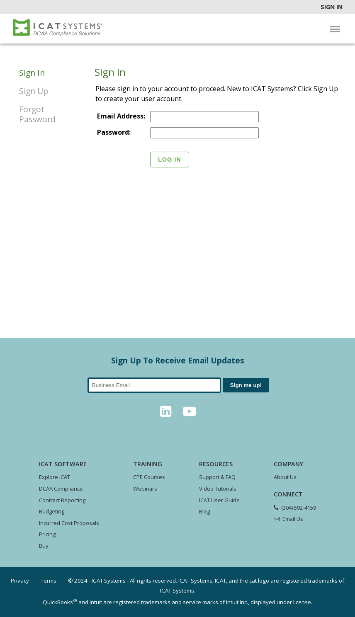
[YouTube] (189, 413)
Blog (204, 511)
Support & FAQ (217, 477)
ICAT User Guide (219, 500)
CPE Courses (149, 477)
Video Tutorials (217, 488)
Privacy (20, 580)
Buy (43, 545)
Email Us (292, 519)
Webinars (145, 488)
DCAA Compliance (61, 488)
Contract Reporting (62, 500)
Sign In (332, 7)
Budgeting (51, 511)
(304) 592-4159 (298, 507)
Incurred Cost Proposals (69, 523)
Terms (48, 580)
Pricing (47, 534)
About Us (285, 477)
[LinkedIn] (165, 413)
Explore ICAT (54, 477)
